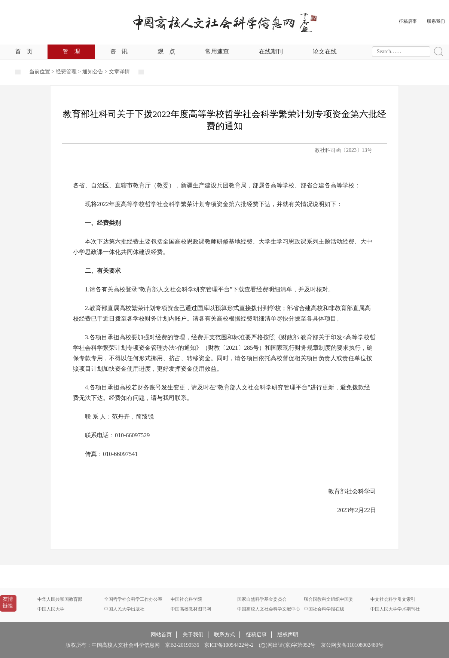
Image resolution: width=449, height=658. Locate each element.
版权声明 (287, 634)
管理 (71, 51)
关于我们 (193, 634)
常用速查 (217, 51)
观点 (166, 51)
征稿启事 (256, 634)
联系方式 (224, 634)
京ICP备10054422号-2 (228, 645)
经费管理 (66, 71)
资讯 (119, 51)
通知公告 (92, 71)
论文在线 (325, 51)
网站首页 (161, 634)
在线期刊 (271, 51)
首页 (24, 51)
